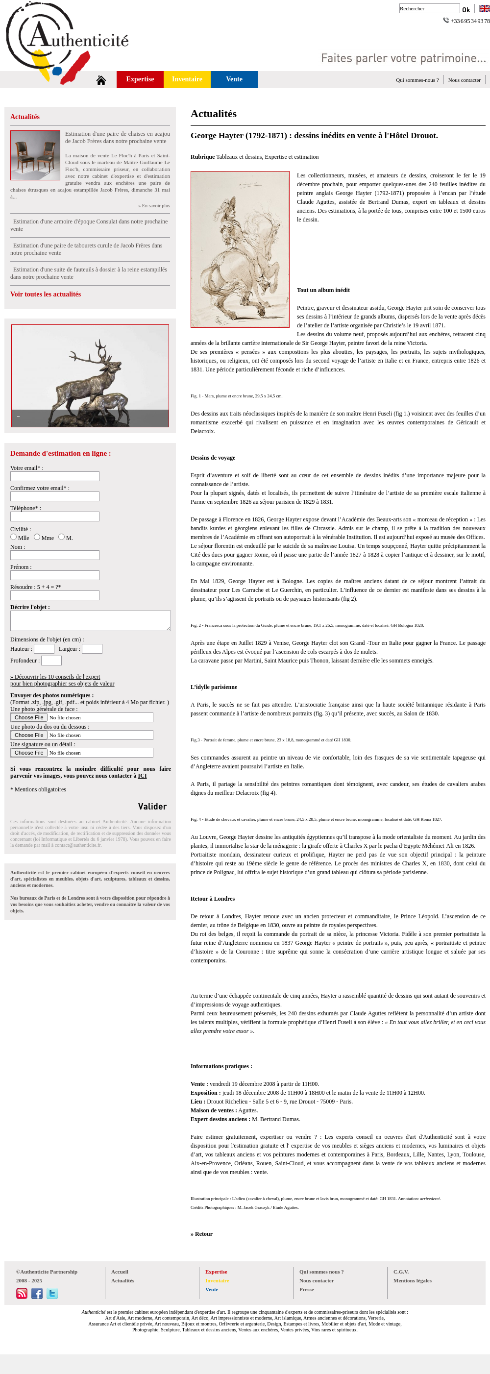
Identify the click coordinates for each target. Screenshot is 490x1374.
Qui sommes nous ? (321, 1272)
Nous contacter (464, 80)
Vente (234, 79)
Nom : (17, 546)
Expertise (140, 79)
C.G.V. (401, 1272)
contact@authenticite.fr (77, 845)
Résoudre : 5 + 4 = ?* (35, 587)
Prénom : (21, 567)
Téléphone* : (25, 508)
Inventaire (187, 79)
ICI (142, 775)
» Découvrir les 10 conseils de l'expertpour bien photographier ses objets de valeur (62, 680)
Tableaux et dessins (239, 156)
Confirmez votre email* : (40, 488)
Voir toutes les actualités (45, 294)
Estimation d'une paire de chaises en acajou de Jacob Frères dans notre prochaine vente (117, 137)
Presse (306, 1289)
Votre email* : (27, 468)
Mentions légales (412, 1280)
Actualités (25, 117)
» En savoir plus (154, 205)
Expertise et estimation (292, 156)
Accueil (119, 1272)
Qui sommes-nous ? (417, 80)
